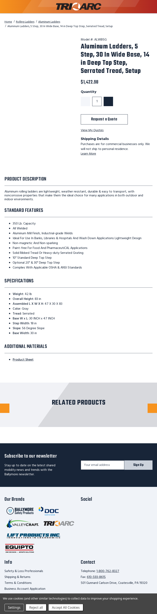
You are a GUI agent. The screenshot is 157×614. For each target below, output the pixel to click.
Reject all (36, 607)
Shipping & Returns (17, 577)
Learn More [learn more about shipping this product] (88, 154)
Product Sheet (23, 359)
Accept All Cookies (66, 607)
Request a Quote (104, 119)
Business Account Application (24, 589)
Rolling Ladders (25, 22)
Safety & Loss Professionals (23, 571)
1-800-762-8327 (107, 571)
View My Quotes (92, 130)
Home (8, 22)
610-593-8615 (96, 577)
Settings (14, 607)
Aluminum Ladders (49, 22)
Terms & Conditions (18, 583)
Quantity (88, 92)
